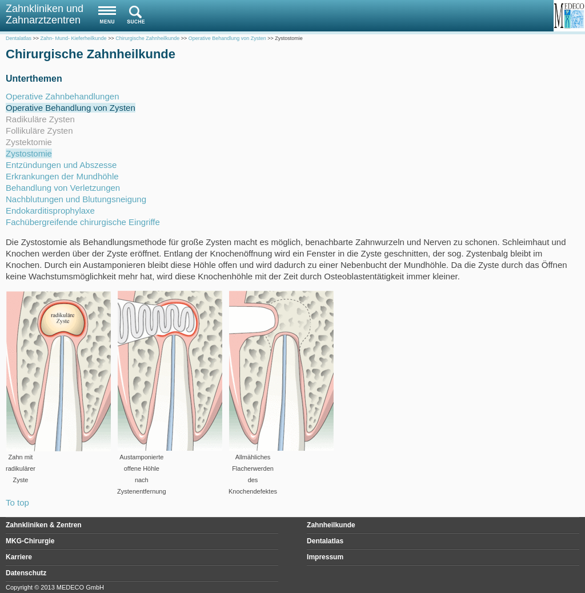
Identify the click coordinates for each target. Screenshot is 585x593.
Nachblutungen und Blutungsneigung (76, 199)
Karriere (19, 557)
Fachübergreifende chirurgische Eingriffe (83, 222)
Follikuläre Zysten (39, 130)
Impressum (325, 557)
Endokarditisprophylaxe (50, 210)
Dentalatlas (325, 541)
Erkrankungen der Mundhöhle (62, 176)
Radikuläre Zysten (40, 119)
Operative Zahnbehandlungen (62, 96)
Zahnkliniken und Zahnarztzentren (44, 14)
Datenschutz (26, 573)
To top (17, 502)
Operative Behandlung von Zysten (70, 108)
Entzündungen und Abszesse (61, 165)
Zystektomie (29, 142)
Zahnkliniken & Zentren (44, 525)
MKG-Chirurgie (30, 541)
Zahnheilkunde (331, 525)
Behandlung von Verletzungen (63, 188)
